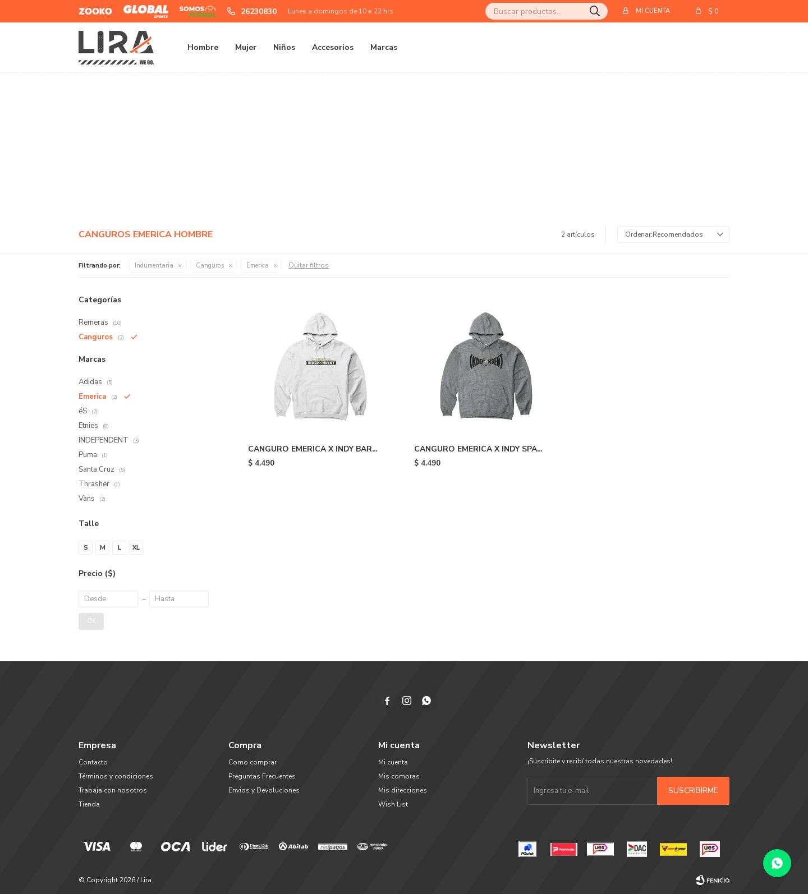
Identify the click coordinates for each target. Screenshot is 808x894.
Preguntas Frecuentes (262, 776)
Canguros (210, 265)
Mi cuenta (393, 762)
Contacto (93, 762)
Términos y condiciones (116, 776)
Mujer (245, 47)
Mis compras (399, 776)
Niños (284, 47)
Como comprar (252, 762)
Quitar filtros (308, 265)
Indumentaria (154, 265)
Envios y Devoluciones (264, 790)
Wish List (393, 804)
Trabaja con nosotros (113, 790)
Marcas (383, 47)
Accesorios (333, 47)
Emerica (257, 265)
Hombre (202, 47)
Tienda (89, 804)
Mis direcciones (402, 790)
